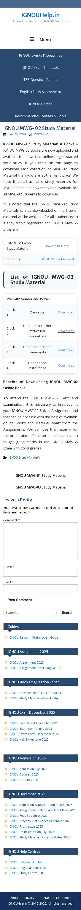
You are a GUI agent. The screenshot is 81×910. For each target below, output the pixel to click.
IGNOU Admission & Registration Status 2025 (40, 805)
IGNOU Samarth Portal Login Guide (33, 637)
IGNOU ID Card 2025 (23, 780)
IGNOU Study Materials (24, 457)
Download (66, 312)
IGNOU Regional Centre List (28, 868)
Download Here (56, 246)
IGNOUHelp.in (40, 15)
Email (8, 582)
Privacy (29, 898)
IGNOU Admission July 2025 (28, 769)
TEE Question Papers (40, 79)
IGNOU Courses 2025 (24, 774)
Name (8, 567)
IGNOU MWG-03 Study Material (41, 487)
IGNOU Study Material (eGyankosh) (33, 698)
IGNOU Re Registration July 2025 (31, 832)
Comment (11, 520)
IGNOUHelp (41, 134)
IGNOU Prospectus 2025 (26, 826)
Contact (45, 898)
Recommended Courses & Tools (40, 116)
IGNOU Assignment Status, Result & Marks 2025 (42, 810)
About (14, 898)
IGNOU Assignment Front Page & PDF (35, 668)
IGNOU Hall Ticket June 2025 (29, 739)
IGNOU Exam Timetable (40, 67)
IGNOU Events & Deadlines (40, 55)
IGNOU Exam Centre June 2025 (30, 728)
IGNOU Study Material (56, 259)
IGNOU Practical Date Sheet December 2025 (40, 821)
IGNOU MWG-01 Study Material (41, 475)
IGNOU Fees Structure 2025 (28, 815)
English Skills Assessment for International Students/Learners (40, 92)
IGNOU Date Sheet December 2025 (34, 723)
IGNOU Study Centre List (26, 873)
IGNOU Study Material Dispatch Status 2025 (39, 837)
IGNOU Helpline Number (26, 862)
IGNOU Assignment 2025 (26, 662)
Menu (40, 39)
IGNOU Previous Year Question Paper (35, 693)
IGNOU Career (40, 104)
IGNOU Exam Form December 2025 (34, 734)
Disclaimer (63, 898)
